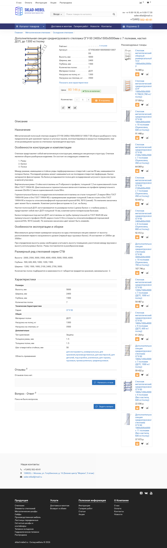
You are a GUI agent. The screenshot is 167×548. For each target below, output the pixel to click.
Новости (94, 26)
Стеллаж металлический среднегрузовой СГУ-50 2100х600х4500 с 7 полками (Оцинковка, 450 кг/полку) (143, 186)
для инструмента (74, 353)
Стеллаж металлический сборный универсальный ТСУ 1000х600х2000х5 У (143, 58)
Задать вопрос (104, 408)
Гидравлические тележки (27, 532)
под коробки (81, 359)
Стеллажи (19, 505)
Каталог (30, 25)
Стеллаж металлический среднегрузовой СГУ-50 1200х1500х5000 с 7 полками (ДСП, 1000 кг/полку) (143, 288)
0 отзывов (103, 46)
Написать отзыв (103, 384)
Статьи (82, 511)
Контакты (106, 26)
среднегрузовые (100, 362)
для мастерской (102, 356)
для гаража (104, 359)
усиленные (93, 359)
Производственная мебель (28, 517)
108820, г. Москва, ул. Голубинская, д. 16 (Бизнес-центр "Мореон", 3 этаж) (59, 473)
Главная (19, 32)
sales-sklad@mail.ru (33, 477)
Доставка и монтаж (61, 26)
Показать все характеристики (73, 83)
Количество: (67, 100)
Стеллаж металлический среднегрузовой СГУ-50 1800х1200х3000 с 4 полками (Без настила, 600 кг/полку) (143, 390)
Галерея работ (81, 26)
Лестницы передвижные (26, 520)
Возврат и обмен (58, 508)
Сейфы (18, 514)
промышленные (84, 362)
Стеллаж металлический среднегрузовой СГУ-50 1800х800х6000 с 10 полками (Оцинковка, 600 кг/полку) (143, 120)
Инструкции (41, 2)
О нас (19, 2)
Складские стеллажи (63, 32)
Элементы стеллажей (25, 508)
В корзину (102, 101)
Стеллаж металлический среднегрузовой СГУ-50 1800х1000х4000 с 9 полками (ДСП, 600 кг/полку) (143, 322)
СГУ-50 (69, 311)
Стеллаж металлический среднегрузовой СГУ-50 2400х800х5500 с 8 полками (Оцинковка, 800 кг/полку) (143, 220)
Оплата (28, 2)
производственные (85, 356)
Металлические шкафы (26, 511)
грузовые (70, 362)
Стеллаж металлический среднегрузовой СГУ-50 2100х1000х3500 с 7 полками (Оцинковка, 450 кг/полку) (143, 153)
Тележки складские (24, 529)
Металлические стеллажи (37, 32)
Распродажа (66, 2)
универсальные (91, 353)
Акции (53, 2)
